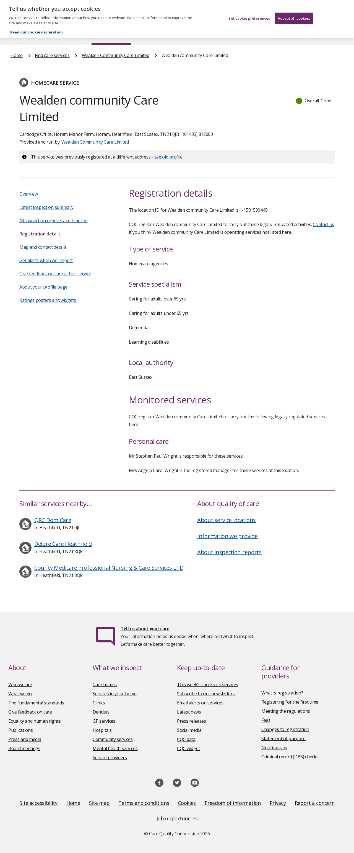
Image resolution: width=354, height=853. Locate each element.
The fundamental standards (36, 703)
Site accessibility (38, 803)
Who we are (20, 684)
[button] (314, 100)
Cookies (187, 803)
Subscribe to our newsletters (206, 694)
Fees (265, 720)
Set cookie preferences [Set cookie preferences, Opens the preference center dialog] (249, 13)
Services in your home (115, 694)
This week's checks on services (207, 684)
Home (16, 34)
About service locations (226, 520)
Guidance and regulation (269, 34)
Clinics (99, 703)
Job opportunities (177, 818)
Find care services (111, 34)
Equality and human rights (34, 721)
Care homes (105, 684)
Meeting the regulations (285, 711)
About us (57, 34)
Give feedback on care (30, 712)
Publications (205, 34)
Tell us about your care (145, 629)
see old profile (168, 157)
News (161, 34)
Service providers (110, 758)
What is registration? (282, 693)
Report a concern (315, 803)
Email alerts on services (200, 703)
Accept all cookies (294, 13)
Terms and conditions (143, 803)
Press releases (191, 721)
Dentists (101, 712)
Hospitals (102, 730)
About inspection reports (229, 552)
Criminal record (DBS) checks (290, 757)
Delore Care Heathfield (63, 544)
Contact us (332, 34)
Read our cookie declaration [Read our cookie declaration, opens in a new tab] (36, 27)
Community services (113, 739)
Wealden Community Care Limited (115, 55)
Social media (189, 730)
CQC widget (188, 748)
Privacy (278, 803)
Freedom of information (233, 803)
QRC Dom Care (52, 520)
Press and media (24, 739)
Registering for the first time (289, 702)
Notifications (274, 748)
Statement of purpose (283, 738)
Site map (99, 803)
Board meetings (24, 748)
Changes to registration (285, 729)
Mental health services (115, 748)
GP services (104, 721)
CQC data (186, 739)
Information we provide (227, 536)
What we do (20, 694)
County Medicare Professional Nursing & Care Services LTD (108, 567)
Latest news (189, 712)
